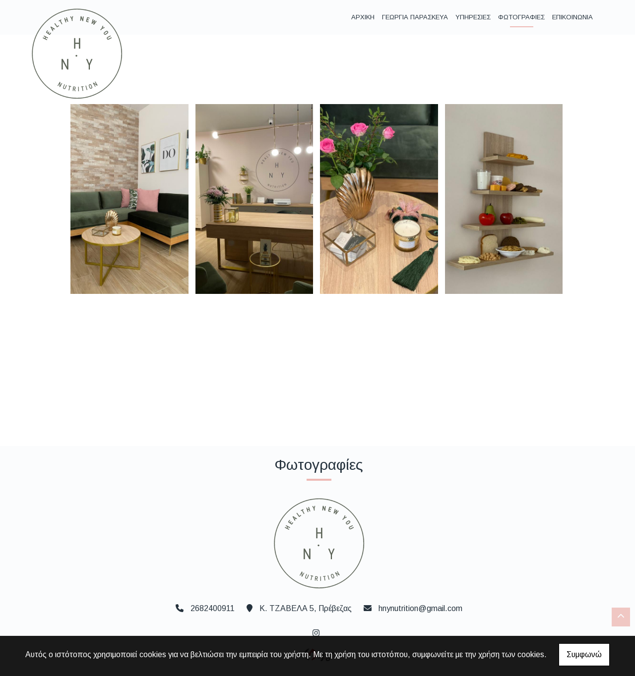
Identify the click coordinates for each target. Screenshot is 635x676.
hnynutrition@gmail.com (420, 608)
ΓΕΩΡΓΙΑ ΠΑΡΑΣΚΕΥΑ (415, 17)
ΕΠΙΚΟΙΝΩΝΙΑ (572, 17)
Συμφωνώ (584, 654)
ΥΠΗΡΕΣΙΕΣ (473, 17)
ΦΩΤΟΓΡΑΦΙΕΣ (521, 17)
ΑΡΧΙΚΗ (363, 17)
